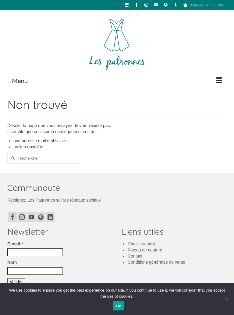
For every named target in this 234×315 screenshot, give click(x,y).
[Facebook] (12, 217)
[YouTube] (31, 217)
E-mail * (15, 243)
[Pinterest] (41, 217)
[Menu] (117, 80)
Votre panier (203, 5)
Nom (12, 262)
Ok (118, 306)
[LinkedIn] (50, 217)
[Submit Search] (11, 158)
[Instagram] (22, 217)
